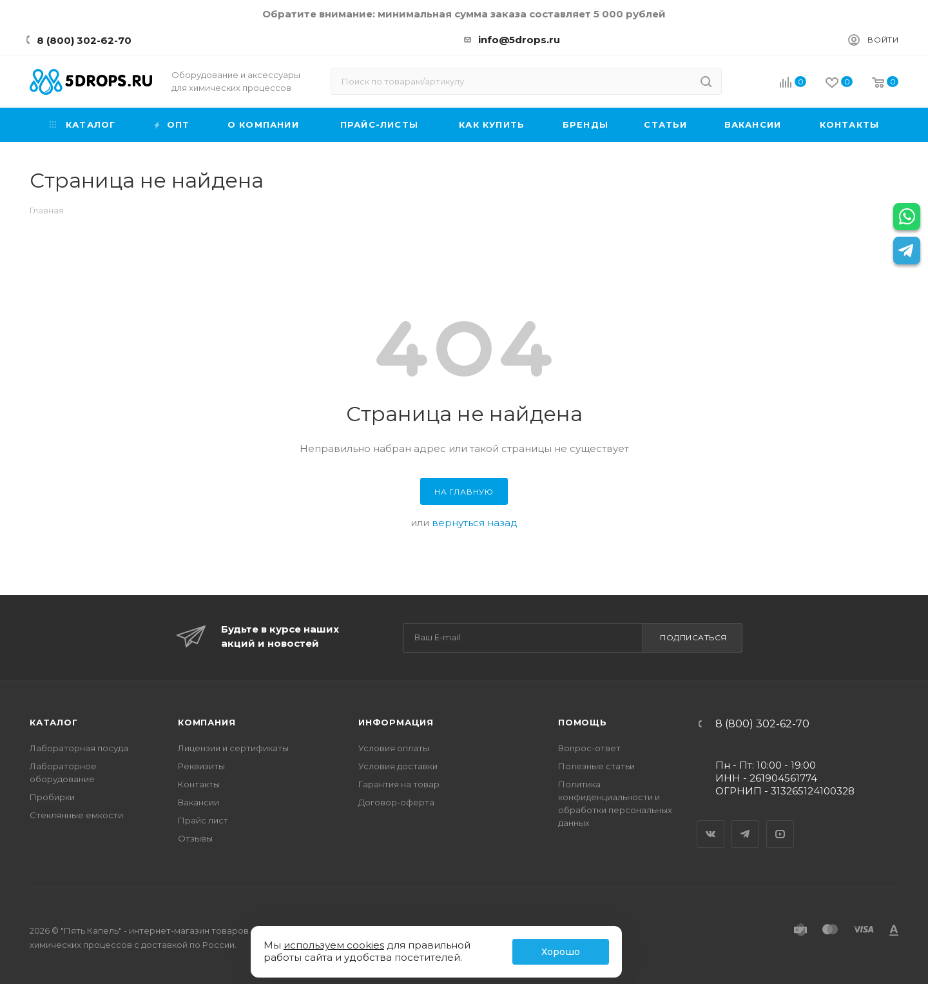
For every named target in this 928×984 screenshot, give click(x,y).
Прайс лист (203, 820)
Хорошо (560, 952)
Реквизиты (201, 766)
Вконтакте (710, 822)
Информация (396, 722)
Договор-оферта (396, 802)
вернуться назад (474, 523)
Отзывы (195, 838)
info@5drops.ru (519, 40)
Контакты (199, 784)
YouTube (780, 822)
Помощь (582, 722)
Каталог (54, 722)
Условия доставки (398, 766)
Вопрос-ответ (589, 748)
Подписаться (693, 637)
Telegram (745, 822)
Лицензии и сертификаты (233, 748)
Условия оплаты (393, 748)
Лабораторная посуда (79, 748)
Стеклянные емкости (76, 815)
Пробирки (52, 797)
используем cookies (334, 945)
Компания (206, 722)
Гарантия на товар (399, 784)
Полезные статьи (596, 766)
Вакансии (198, 802)
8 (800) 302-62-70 (84, 40)
